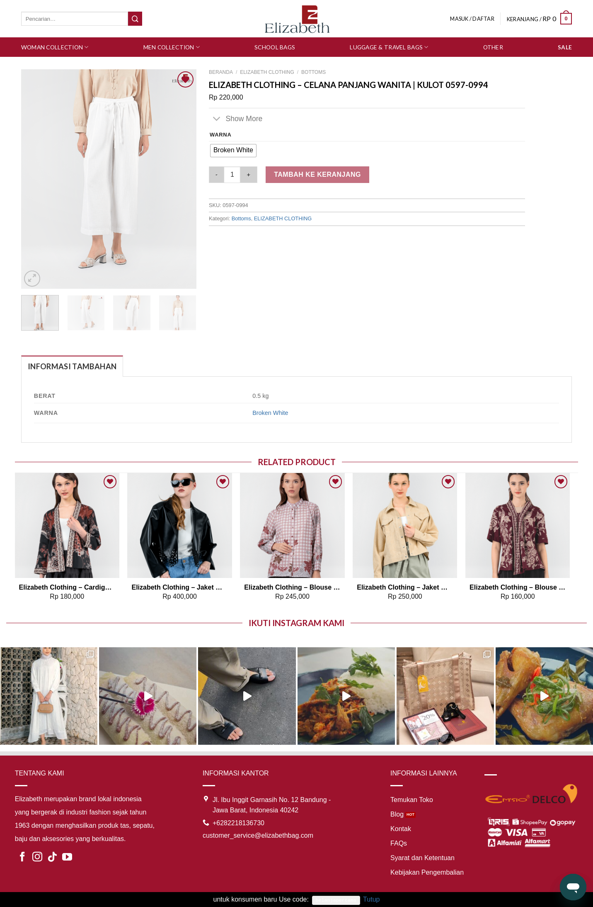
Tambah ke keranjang (317, 174)
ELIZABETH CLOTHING (267, 72)
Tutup (371, 899)
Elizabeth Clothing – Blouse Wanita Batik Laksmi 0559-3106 (518, 587)
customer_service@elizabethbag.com (258, 835)
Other (493, 47)
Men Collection (171, 47)
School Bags (274, 47)
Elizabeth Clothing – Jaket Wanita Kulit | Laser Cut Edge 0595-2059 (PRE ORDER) (179, 587)
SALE (565, 47)
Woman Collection (55, 47)
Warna (221, 135)
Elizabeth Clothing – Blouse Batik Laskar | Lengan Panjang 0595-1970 (292, 587)
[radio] (233, 150)
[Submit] (135, 19)
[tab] (72, 366)
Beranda (221, 72)
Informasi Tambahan (72, 366)
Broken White (270, 413)
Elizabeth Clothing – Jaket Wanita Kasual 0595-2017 (405, 587)
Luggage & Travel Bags (389, 47)
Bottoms (313, 72)
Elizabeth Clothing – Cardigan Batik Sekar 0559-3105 (67, 587)
